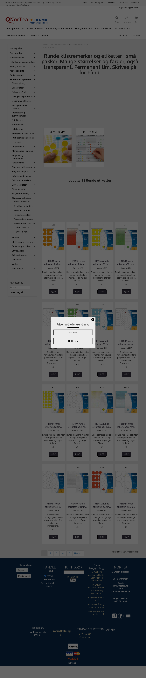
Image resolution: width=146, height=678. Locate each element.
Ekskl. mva (73, 341)
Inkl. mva (73, 332)
